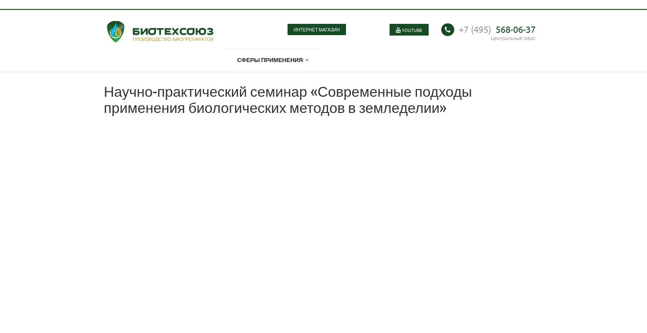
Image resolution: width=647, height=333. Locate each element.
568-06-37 (497, 29)
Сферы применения (273, 59)
